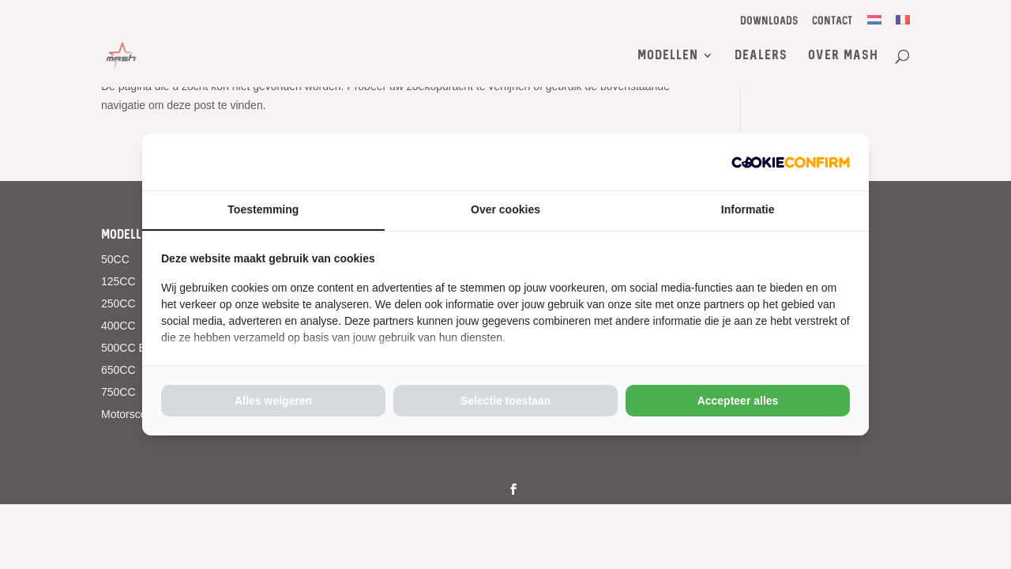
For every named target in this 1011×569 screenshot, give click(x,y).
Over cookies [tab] (505, 209)
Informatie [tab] (748, 209)
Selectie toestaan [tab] (505, 400)
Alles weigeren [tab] (273, 400)
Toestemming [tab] (263, 209)
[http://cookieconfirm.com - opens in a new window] (790, 162)
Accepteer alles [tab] (738, 400)
